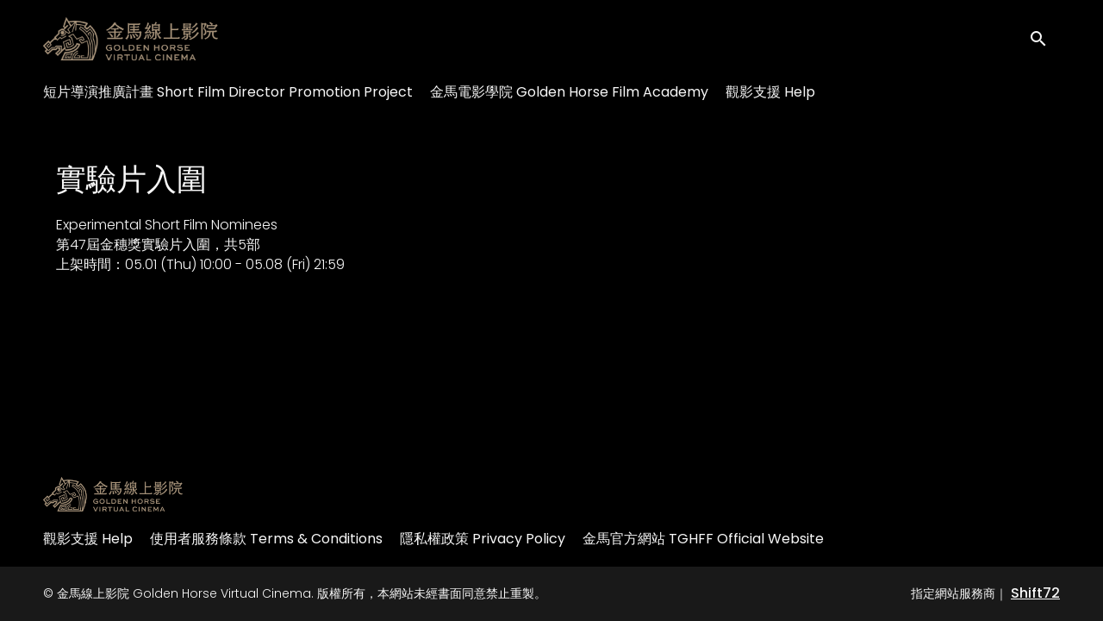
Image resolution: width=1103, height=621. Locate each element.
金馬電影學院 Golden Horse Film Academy (569, 92)
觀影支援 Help (770, 92)
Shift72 (1035, 593)
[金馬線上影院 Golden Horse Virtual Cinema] (113, 494)
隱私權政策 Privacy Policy (482, 539)
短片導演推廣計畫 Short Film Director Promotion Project (228, 92)
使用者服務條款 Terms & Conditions (266, 539)
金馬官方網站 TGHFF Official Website (703, 539)
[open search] (1044, 38)
